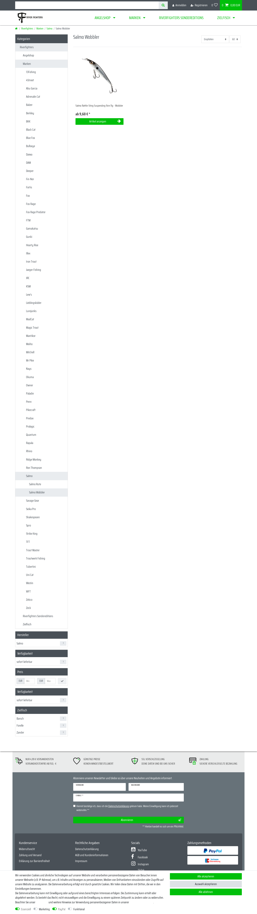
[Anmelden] (179, 5)
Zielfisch (224, 18)
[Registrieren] (199, 5)
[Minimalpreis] (29, 681)
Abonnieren (151, 820)
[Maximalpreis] (50, 681)
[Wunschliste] (215, 5)
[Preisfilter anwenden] (62, 681)
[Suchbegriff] (87, 5)
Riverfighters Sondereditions (181, 18)
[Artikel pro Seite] (235, 39)
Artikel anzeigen (105, 121)
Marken (135, 18)
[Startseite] (16, 28)
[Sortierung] (215, 39)
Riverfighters (27, 28)
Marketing (44, 909)
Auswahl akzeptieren (206, 884)
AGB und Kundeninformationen (91, 855)
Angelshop (103, 18)
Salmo (49, 28)
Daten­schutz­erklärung (141, 902)
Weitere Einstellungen (99, 909)
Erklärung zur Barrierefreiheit (34, 861)
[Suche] (163, 5)
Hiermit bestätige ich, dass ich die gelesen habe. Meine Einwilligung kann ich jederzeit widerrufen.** (127, 808)
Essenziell (26, 909)
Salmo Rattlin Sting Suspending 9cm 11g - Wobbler (99, 106)
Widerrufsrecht (27, 849)
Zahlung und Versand (30, 855)
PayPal (61, 909)
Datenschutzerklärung (87, 849)
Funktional (79, 909)
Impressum (81, 861)
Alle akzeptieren (205, 876)
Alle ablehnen (206, 892)
